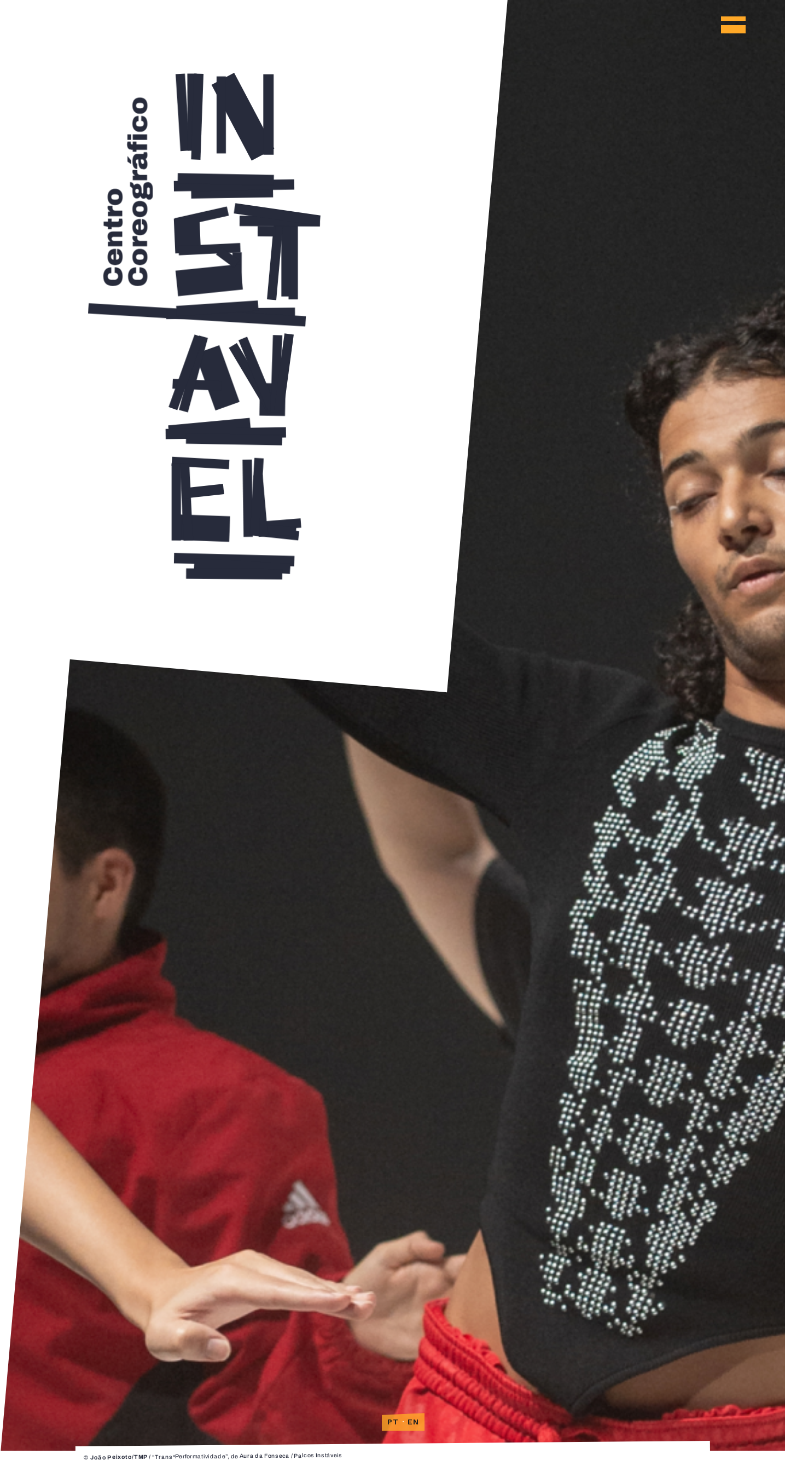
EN (414, 1421)
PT (393, 1421)
